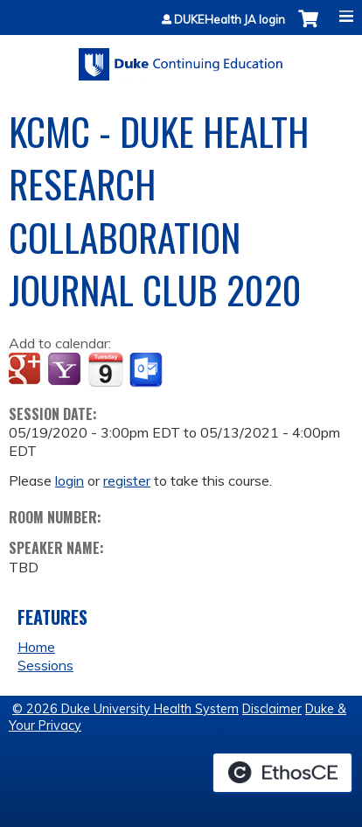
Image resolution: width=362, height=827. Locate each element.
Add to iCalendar (105, 369)
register (126, 480)
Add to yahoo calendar (66, 370)
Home (36, 646)
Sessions (45, 665)
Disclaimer (272, 709)
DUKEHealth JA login (229, 19)
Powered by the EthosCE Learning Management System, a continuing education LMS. (282, 773)
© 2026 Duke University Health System (125, 709)
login (69, 480)
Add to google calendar (27, 370)
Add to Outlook (147, 370)
